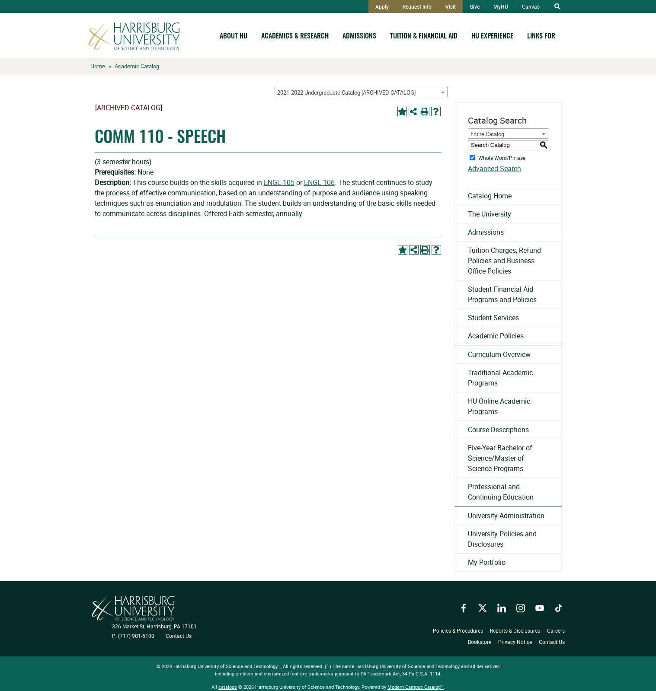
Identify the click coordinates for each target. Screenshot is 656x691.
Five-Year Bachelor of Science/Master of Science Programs (500, 458)
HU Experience (492, 36)
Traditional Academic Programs (500, 378)
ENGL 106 (319, 182)
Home (97, 66)
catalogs (227, 687)
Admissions (359, 36)
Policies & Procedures (458, 630)
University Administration (506, 515)
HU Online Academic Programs (499, 406)
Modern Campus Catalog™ (415, 687)
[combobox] (361, 92)
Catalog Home (490, 196)
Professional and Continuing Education (501, 492)
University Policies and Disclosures (502, 539)
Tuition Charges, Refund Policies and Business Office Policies (504, 260)
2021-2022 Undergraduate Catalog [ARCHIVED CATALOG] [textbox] (346, 92)
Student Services (493, 317)
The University (489, 214)
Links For (541, 36)
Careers (556, 630)
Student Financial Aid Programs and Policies (502, 294)
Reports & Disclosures (515, 630)
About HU (233, 36)
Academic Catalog (137, 66)
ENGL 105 (279, 182)
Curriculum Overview (499, 354)
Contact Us (179, 635)
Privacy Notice (515, 641)
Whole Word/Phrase (501, 157)
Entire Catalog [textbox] (487, 134)
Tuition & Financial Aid (424, 36)
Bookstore (479, 641)
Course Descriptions (498, 429)
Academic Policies (496, 336)
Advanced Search (494, 168)
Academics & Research (295, 36)
